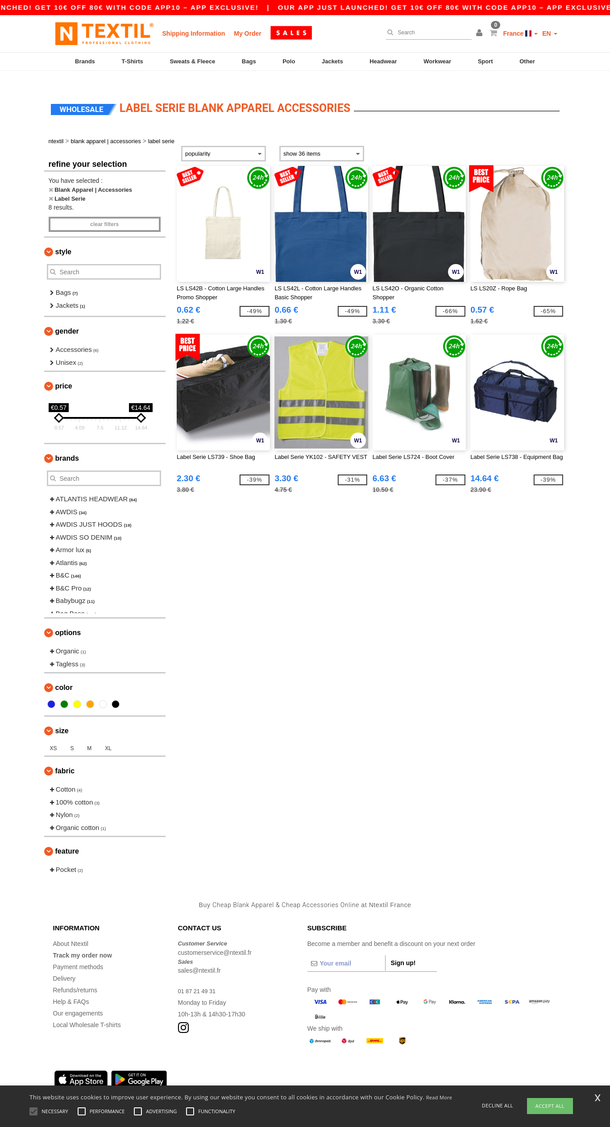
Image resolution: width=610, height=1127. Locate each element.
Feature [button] (67, 838)
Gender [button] (67, 318)
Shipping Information (193, 33)
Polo (288, 61)
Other (527, 61)
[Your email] (346, 950)
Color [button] (64, 674)
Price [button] (63, 373)
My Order (247, 33)
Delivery (64, 965)
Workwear (437, 61)
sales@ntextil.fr (199, 957)
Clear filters (104, 211)
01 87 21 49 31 (199, 978)
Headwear (383, 61)
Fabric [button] (65, 758)
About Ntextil (70, 930)
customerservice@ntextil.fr (215, 939)
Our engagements (78, 1000)
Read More (439, 1097)
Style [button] (63, 239)
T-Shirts (132, 61)
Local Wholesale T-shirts (87, 1012)
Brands (85, 61)
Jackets (332, 61)
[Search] (426, 32)
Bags (249, 61)
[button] (480, 33)
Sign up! (403, 950)
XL (108, 735)
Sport (485, 61)
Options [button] (68, 619)
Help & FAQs (71, 988)
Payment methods (78, 954)
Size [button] (62, 718)
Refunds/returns (75, 977)
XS (53, 735)
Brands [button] (67, 445)
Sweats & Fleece (192, 61)
